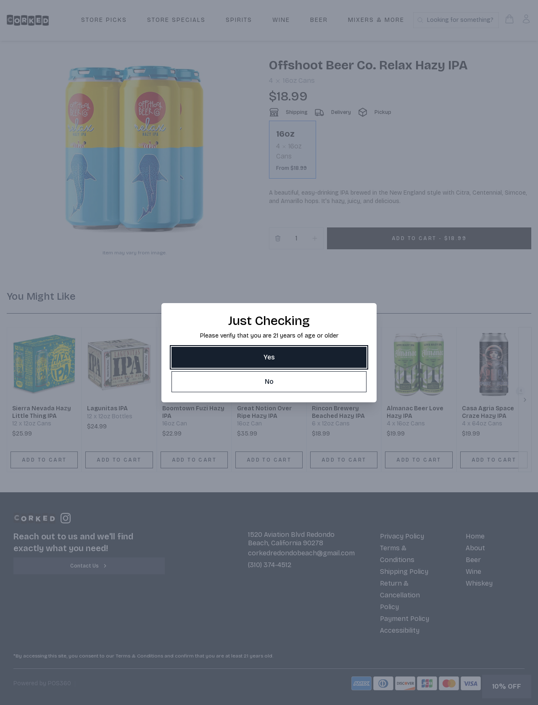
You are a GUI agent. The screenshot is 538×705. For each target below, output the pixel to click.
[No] (269, 381)
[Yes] (269, 357)
